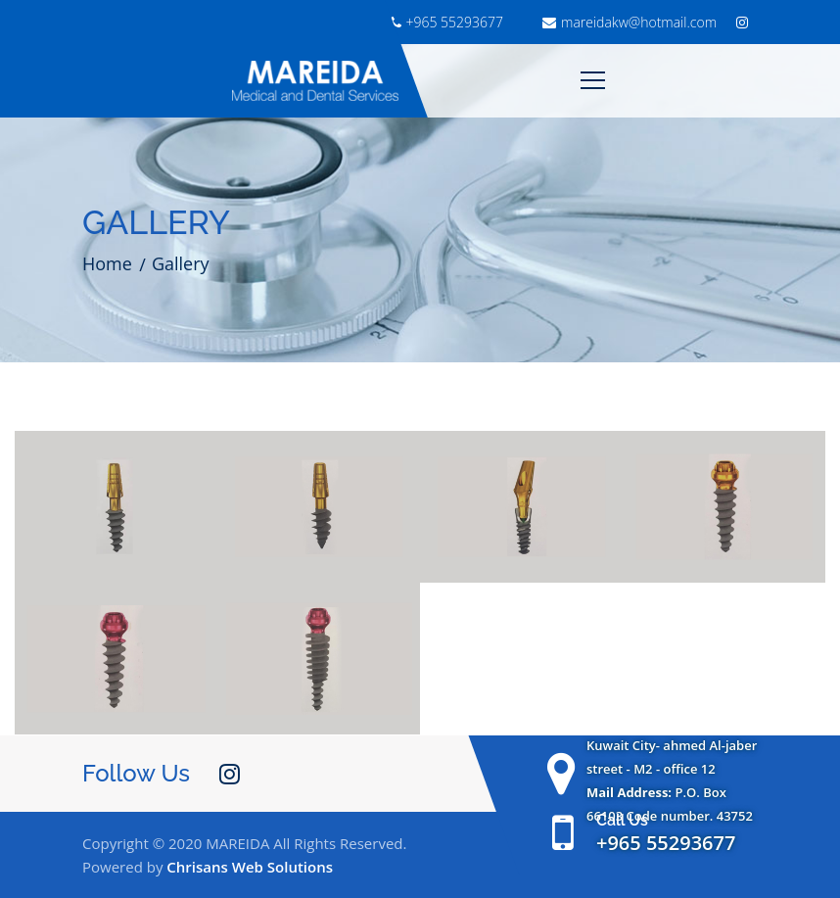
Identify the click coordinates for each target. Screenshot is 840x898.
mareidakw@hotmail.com (629, 22)
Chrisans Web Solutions (249, 866)
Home (107, 263)
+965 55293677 (447, 22)
